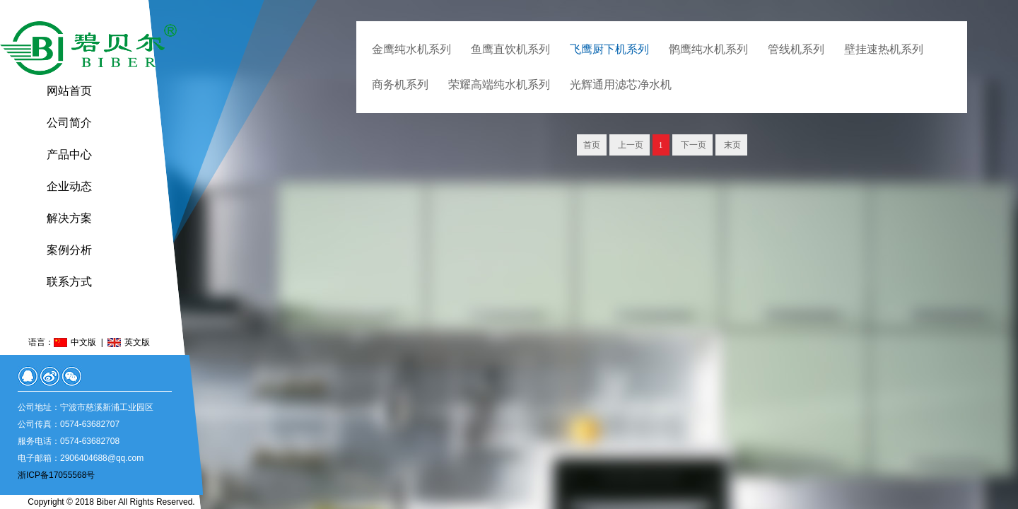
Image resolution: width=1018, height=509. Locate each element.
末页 (731, 145)
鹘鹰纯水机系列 (708, 49)
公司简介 (69, 123)
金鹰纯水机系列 (411, 49)
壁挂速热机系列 (883, 49)
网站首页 (69, 91)
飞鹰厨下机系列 (609, 49)
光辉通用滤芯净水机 (621, 84)
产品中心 (69, 154)
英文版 (137, 342)
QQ (28, 376)
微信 (72, 376)
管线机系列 (796, 49)
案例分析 (69, 250)
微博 (50, 376)
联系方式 (69, 282)
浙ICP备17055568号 (56, 475)
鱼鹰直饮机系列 (510, 49)
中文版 (83, 342)
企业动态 (69, 186)
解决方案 (69, 218)
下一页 (692, 145)
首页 (591, 145)
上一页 (629, 145)
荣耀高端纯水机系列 (499, 84)
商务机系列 (400, 84)
